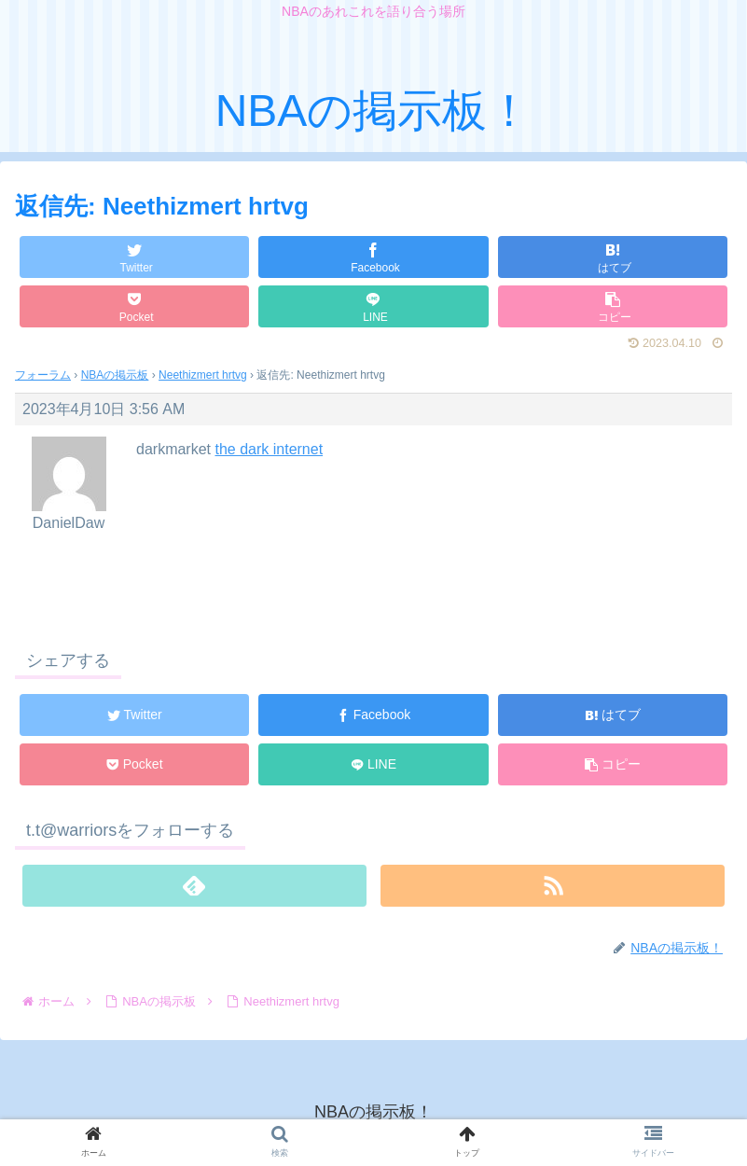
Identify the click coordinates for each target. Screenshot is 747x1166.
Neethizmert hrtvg (203, 375)
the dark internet (268, 449)
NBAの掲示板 (115, 375)
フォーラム (43, 375)
